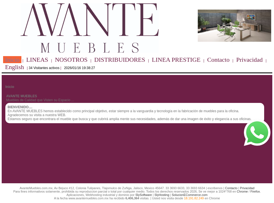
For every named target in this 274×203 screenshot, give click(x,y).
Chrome (242, 191)
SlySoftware (143, 195)
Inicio (12, 59)
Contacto (218, 59)
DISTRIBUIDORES (119, 59)
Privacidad (249, 59)
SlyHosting (161, 195)
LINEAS (37, 59)
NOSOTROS (71, 59)
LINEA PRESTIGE (176, 59)
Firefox (255, 191)
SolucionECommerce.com (190, 195)
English (14, 66)
